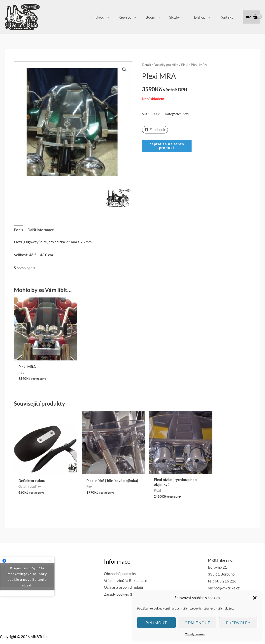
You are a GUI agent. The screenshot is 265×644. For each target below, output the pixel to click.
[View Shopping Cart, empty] (251, 17)
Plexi (188, 65)
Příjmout (156, 622)
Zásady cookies (195, 634)
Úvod (111, 17)
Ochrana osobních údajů (123, 573)
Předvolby (238, 622)
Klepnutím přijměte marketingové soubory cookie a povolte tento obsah (27, 562)
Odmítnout (197, 622)
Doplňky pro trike (168, 65)
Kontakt (227, 17)
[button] (254, 597)
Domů (147, 65)
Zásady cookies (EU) (120, 580)
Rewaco (134, 17)
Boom (157, 17)
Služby (179, 17)
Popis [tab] (18, 229)
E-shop (202, 17)
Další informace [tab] (41, 229)
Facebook (155, 129)
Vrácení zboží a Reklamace (125, 566)
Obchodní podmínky (120, 559)
